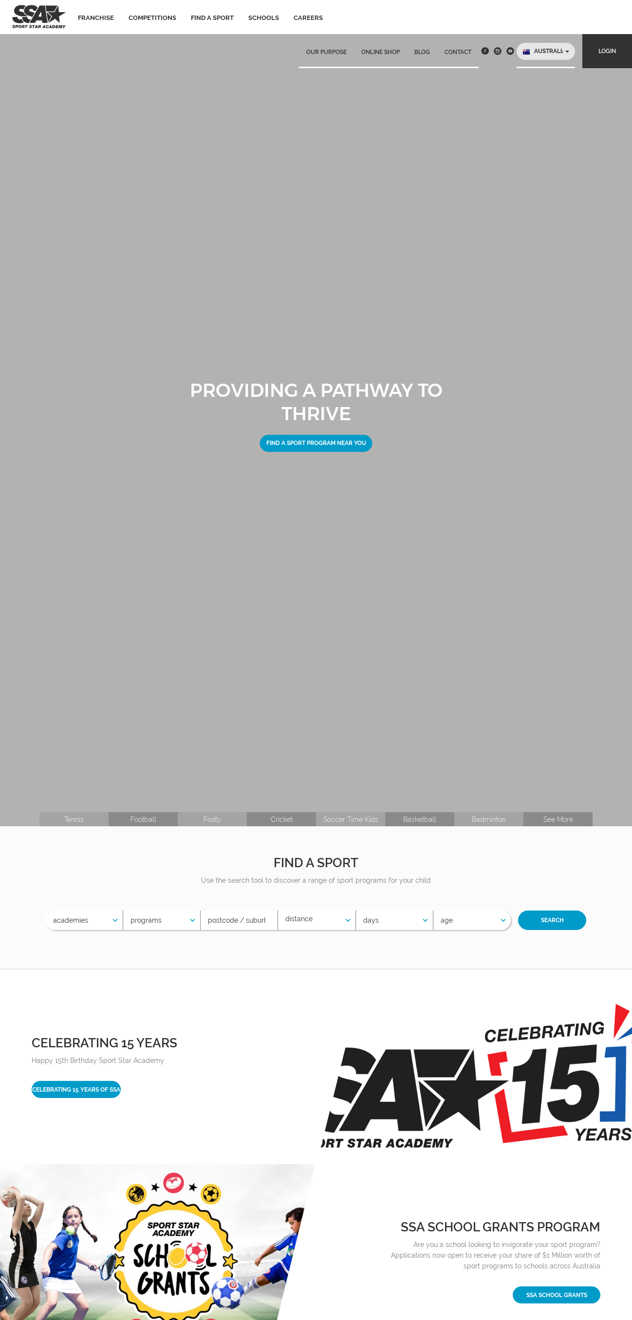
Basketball (419, 819)
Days (371, 920)
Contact (458, 52)
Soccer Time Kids (350, 819)
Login (607, 51)
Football (143, 819)
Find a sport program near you (316, 443)
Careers (308, 17)
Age (447, 920)
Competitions (152, 17)
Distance (299, 919)
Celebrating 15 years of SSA (76, 1089)
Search (552, 920)
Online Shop (380, 52)
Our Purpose (326, 52)
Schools (263, 17)
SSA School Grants (556, 1295)
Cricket (282, 819)
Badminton (489, 819)
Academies (70, 920)
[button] (546, 51)
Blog (422, 52)
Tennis (74, 819)
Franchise (96, 17)
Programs (146, 920)
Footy (212, 819)
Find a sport (212, 17)
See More (558, 819)
